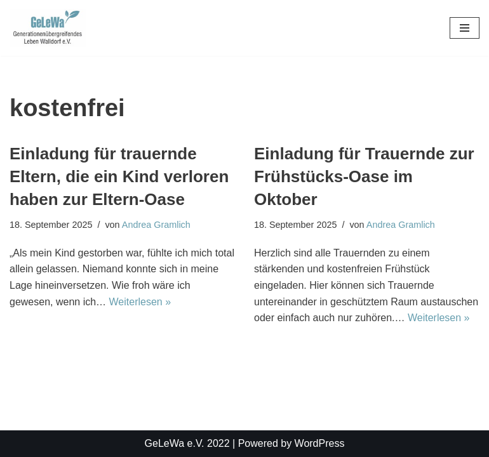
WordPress (320, 443)
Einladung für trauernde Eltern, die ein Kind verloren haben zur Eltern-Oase (119, 176)
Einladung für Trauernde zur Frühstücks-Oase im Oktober (364, 176)
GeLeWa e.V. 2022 (187, 443)
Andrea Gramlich (156, 225)
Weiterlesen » (140, 301)
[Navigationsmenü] (464, 28)
